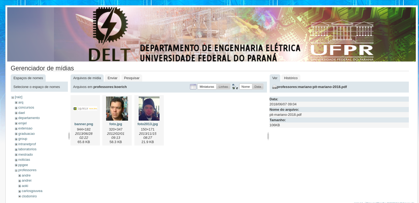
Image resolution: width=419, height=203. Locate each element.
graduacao (26, 134)
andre (26, 175)
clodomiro (29, 196)
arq (20, 102)
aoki (25, 186)
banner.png (83, 124)
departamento (29, 118)
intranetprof (27, 144)
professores (27, 170)
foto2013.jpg (147, 124)
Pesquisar (131, 78)
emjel (22, 123)
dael (21, 113)
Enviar (113, 78)
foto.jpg (115, 124)
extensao (25, 128)
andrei (26, 180)
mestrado (25, 154)
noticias (24, 160)
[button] (206, 86)
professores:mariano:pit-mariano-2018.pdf (312, 87)
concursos (26, 107)
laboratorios (27, 149)
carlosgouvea (32, 191)
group (22, 139)
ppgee (23, 165)
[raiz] (18, 97)
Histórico (291, 78)
